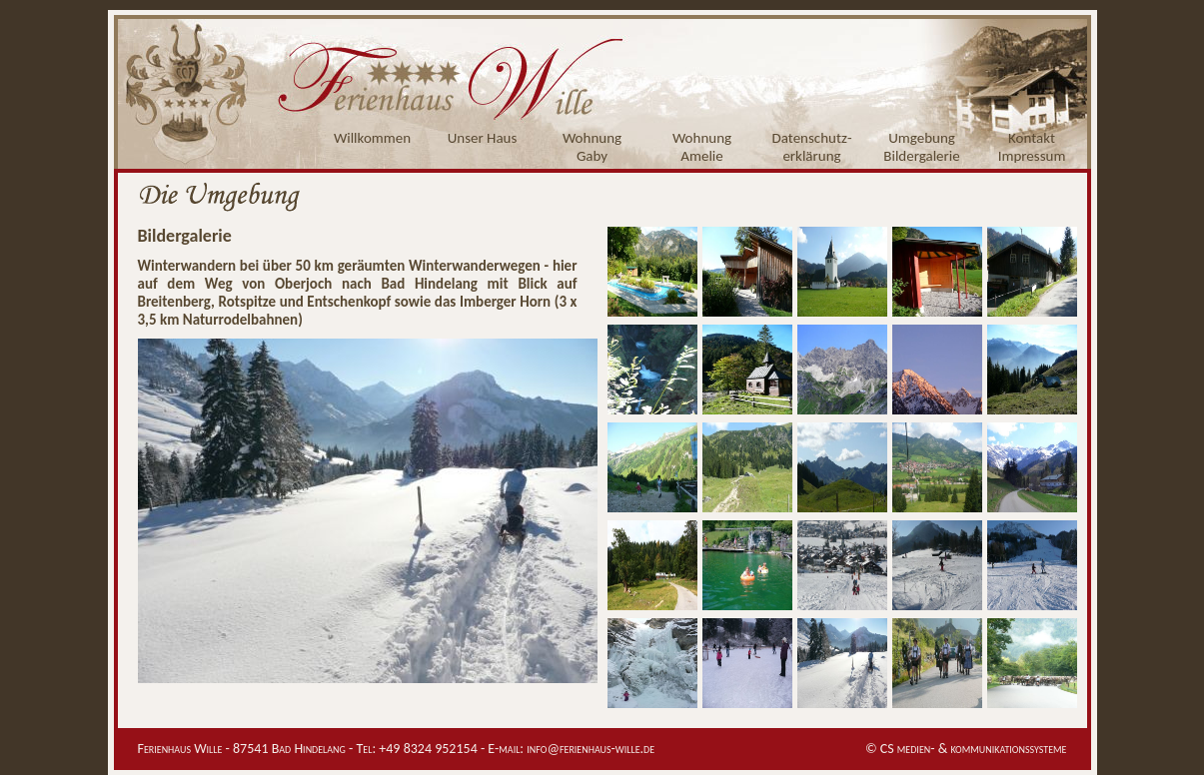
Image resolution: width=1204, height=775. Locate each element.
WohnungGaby (592, 147)
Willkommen (372, 138)
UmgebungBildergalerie (921, 147)
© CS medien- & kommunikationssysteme (966, 748)
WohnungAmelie (701, 147)
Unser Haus (483, 138)
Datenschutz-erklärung (812, 147)
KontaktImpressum (1032, 147)
